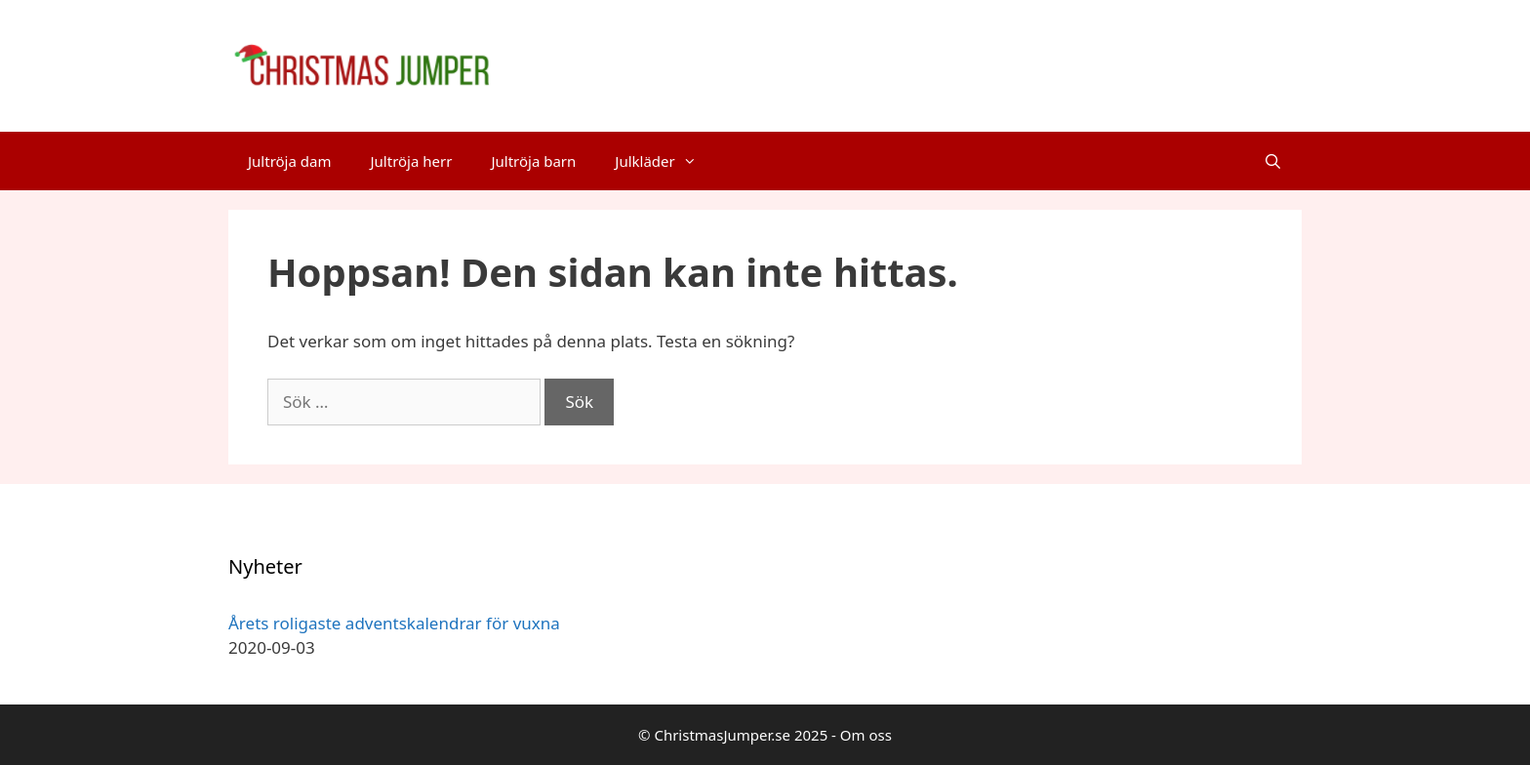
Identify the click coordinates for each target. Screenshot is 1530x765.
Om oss (866, 735)
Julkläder (665, 161)
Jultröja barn (533, 161)
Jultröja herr (411, 161)
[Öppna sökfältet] (1273, 161)
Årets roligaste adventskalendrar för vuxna (394, 623)
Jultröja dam (289, 161)
